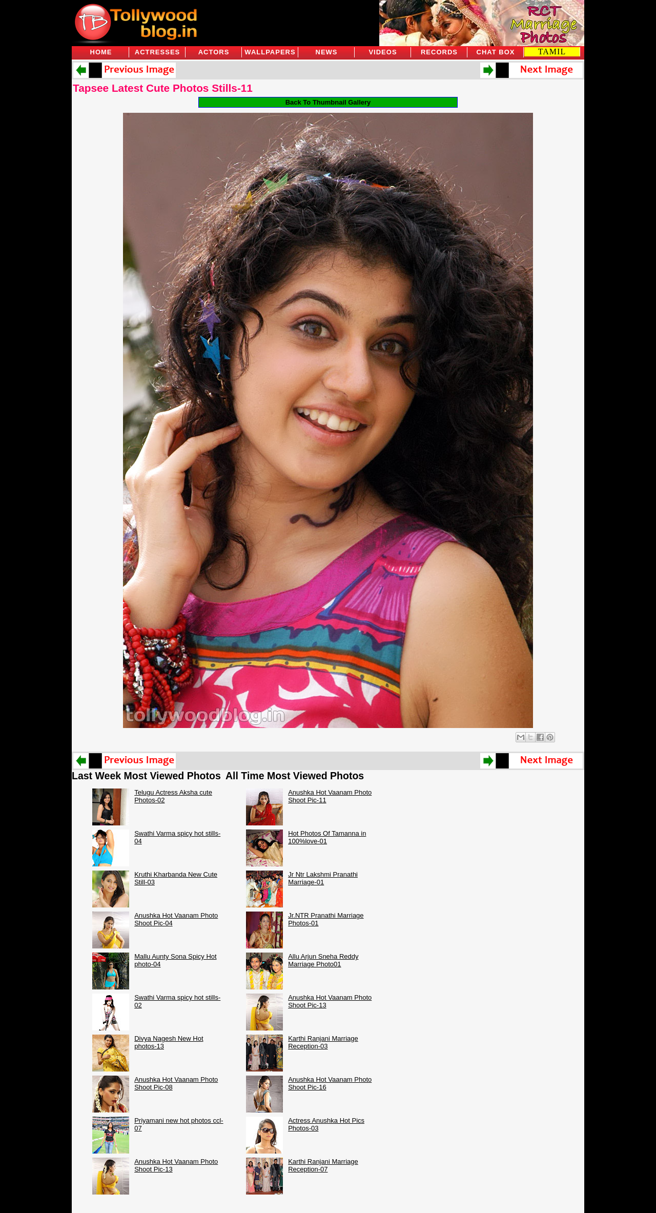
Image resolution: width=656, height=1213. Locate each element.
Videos (382, 52)
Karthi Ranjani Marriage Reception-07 (323, 1165)
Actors (214, 52)
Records (439, 52)
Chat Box (496, 52)
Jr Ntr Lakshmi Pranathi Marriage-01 (323, 878)
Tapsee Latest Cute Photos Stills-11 (163, 88)
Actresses (157, 52)
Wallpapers (269, 52)
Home (101, 52)
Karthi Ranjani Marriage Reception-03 (323, 1042)
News (327, 52)
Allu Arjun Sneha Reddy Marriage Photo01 (323, 960)
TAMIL (552, 51)
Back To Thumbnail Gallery (328, 102)
